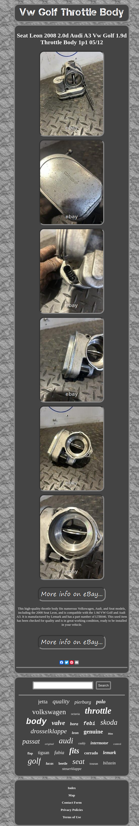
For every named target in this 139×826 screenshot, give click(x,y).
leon (75, 733)
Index (72, 788)
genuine (93, 731)
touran (94, 763)
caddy (82, 743)
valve (58, 722)
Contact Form (71, 802)
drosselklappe (49, 731)
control (117, 743)
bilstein (109, 763)
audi (66, 740)
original (49, 743)
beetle (63, 763)
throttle (98, 711)
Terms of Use (72, 817)
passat (31, 741)
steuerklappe (71, 769)
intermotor (99, 743)
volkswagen (49, 712)
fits (74, 750)
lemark (109, 752)
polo (100, 702)
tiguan (43, 752)
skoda (109, 722)
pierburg (82, 702)
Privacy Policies (72, 810)
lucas (49, 763)
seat (78, 761)
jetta (43, 701)
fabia (59, 752)
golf (34, 760)
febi (89, 723)
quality (61, 701)
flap (30, 753)
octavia (75, 714)
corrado (91, 753)
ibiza (110, 733)
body (36, 721)
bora (74, 723)
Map (71, 795)
